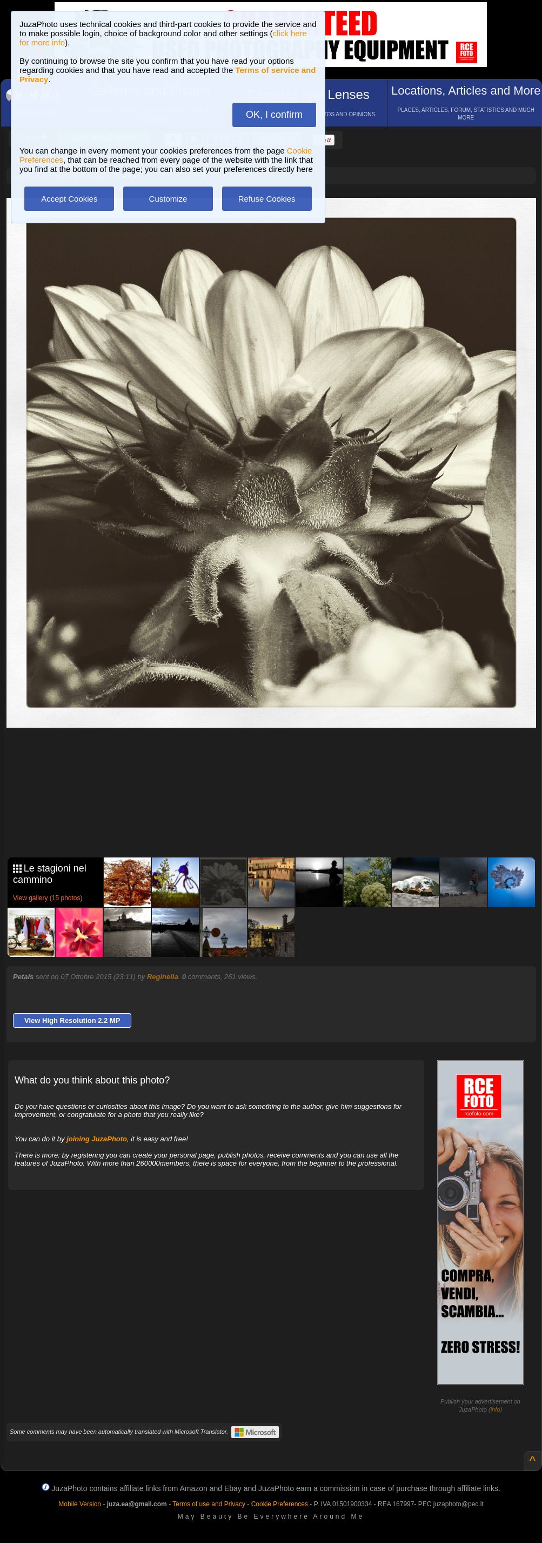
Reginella (162, 977)
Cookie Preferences (279, 1504)
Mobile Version (79, 1504)
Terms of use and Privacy (208, 1504)
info (495, 1409)
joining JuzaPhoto (96, 1139)
